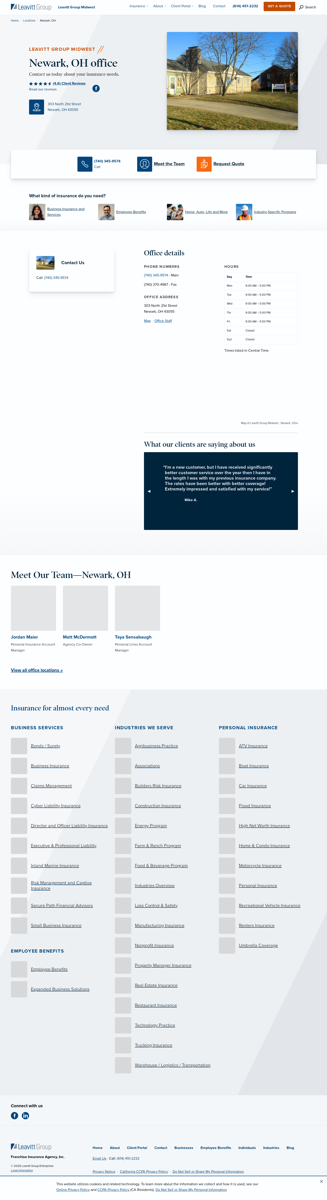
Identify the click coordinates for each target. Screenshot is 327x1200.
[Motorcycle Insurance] (267, 866)
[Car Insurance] (267, 786)
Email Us (99, 1158)
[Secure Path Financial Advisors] (59, 906)
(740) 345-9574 (56, 278)
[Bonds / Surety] (59, 746)
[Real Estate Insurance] (163, 985)
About (115, 1148)
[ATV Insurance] (267, 746)
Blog (290, 1148)
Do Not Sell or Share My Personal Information (208, 1171)
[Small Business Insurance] (59, 925)
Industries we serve (144, 728)
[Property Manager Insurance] (163, 965)
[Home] (31, 1146)
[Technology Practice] (163, 1025)
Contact (160, 1148)
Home (15, 20)
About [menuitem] (158, 6)
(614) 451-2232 (128, 1158)
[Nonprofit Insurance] (163, 945)
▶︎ (295, 491)
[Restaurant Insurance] (163, 1005)
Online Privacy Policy (73, 1190)
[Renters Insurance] (267, 925)
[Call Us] (103, 164)
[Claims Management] (59, 786)
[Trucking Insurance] (163, 1045)
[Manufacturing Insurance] (163, 925)
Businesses (183, 1148)
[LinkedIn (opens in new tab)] (27, 1116)
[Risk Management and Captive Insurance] (59, 886)
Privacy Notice (104, 1171)
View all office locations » (37, 670)
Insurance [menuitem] (137, 6)
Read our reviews (43, 89)
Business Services (37, 728)
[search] (307, 7)
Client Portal (137, 1148)
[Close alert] (321, 1181)
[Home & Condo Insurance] (267, 846)
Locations (29, 20)
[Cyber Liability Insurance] (59, 806)
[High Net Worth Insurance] (267, 826)
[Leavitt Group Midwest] (31, 7)
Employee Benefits (37, 951)
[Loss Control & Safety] (163, 906)
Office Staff (163, 321)
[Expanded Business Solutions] (59, 989)
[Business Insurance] (59, 766)
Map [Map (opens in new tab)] (147, 321)
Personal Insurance (248, 728)
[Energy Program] (163, 826)
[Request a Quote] (223, 164)
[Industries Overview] (163, 886)
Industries (271, 1148)
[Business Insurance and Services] (60, 212)
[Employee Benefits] (129, 212)
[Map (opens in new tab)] (94, 107)
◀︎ (151, 491)
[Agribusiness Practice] (163, 746)
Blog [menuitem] (202, 6)
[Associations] (163, 766)
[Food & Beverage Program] (163, 866)
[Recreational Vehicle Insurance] (267, 906)
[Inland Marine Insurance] (59, 866)
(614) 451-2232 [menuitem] (245, 6)
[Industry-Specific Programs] (267, 212)
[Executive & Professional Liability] (59, 846)
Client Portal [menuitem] (181, 6)
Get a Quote (279, 6)
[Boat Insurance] (267, 766)
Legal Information (22, 1170)
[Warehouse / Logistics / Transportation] (163, 1065)
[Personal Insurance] (267, 886)
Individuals (247, 1148)
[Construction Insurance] (163, 806)
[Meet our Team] (163, 164)
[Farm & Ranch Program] (163, 846)
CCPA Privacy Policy (113, 1190)
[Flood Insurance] (267, 806)
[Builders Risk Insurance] (163, 786)
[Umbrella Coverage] (267, 945)
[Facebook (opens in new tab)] (97, 88)
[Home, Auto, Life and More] (198, 212)
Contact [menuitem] (219, 6)
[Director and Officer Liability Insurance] (59, 826)
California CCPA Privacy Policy (144, 1171)
